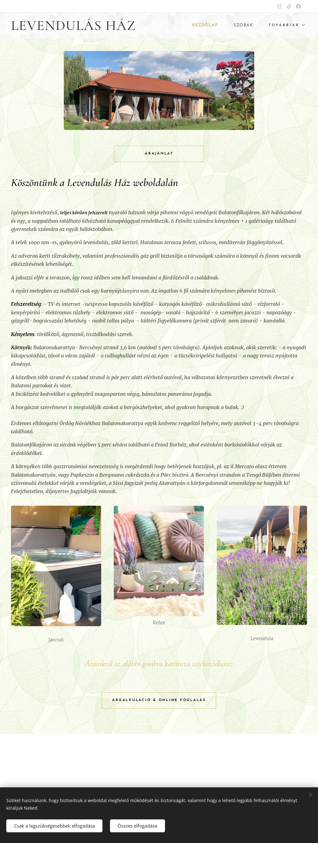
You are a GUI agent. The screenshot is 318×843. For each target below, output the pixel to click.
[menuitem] (203, 25)
